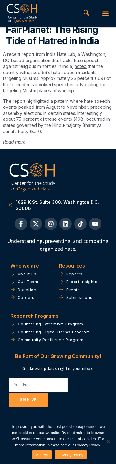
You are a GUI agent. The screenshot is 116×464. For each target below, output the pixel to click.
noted (81, 71)
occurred (95, 124)
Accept (42, 455)
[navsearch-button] (86, 13)
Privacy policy (71, 455)
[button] (106, 13)
